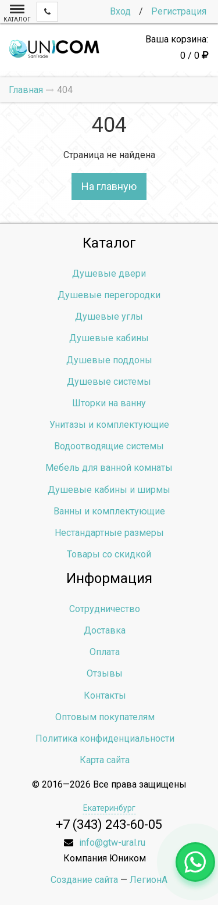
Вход (120, 11)
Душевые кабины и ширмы (109, 489)
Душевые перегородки (109, 295)
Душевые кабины (109, 338)
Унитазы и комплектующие (109, 424)
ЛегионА (148, 879)
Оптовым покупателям (105, 716)
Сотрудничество (104, 608)
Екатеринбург (109, 808)
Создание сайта (84, 879)
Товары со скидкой (109, 554)
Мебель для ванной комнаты (109, 467)
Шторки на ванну (109, 403)
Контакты (105, 695)
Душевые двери (109, 273)
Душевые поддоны (109, 360)
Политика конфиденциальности (104, 738)
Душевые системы (109, 381)
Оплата (105, 651)
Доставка (105, 630)
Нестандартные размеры (109, 532)
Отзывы (105, 673)
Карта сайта (105, 760)
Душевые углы (109, 316)
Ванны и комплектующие (109, 511)
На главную (109, 186)
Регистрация (178, 11)
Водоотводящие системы (109, 446)
